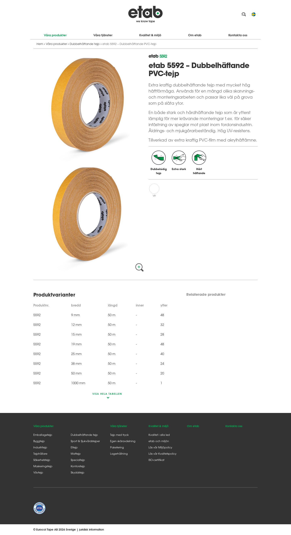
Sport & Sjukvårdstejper (85, 441)
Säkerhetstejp (41, 460)
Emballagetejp (42, 434)
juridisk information (91, 529)
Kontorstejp (78, 466)
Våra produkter (55, 35)
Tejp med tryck (119, 434)
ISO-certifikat (156, 460)
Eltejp (74, 447)
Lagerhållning (119, 453)
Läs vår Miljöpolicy (160, 447)
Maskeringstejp (42, 466)
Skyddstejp (77, 472)
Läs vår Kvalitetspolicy (162, 453)
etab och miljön (159, 441)
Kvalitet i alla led (159, 434)
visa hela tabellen (107, 393)
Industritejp (40, 447)
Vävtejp (38, 472)
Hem (40, 44)
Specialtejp (78, 460)
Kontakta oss (237, 35)
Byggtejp (39, 441)
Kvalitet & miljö (150, 35)
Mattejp (76, 453)
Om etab (194, 35)
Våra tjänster (102, 35)
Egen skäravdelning (122, 441)
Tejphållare (40, 453)
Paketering (117, 447)
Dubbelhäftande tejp (85, 44)
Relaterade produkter (205, 294)
